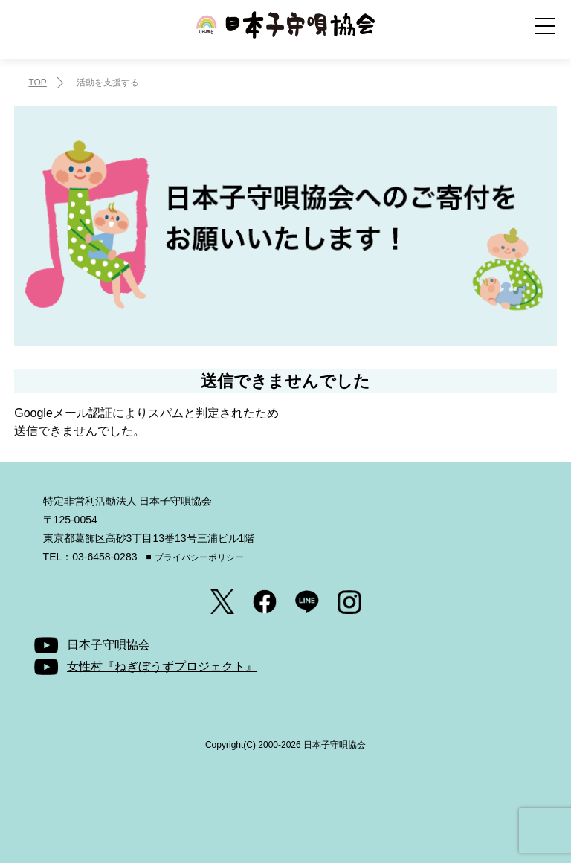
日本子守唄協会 (285, 35)
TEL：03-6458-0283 (90, 557)
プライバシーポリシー (199, 557)
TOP (37, 82)
